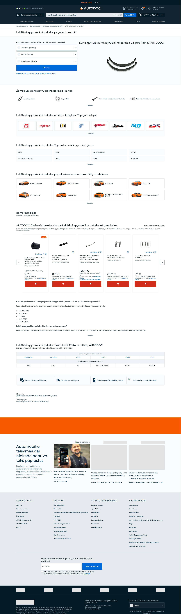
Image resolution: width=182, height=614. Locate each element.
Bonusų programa (22, 508)
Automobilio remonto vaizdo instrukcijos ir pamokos (71, 508)
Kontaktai (94, 511)
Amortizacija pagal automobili (52, 26)
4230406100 (20, 391)
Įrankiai (68, 21)
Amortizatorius (134, 508)
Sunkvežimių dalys (26, 21)
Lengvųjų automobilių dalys (31, 15)
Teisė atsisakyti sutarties (62, 519)
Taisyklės (57, 511)
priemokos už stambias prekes (91, 279)
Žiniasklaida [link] (20, 511)
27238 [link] (78, 353)
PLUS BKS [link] (57, 515)
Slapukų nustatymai (60, 526)
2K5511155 (38, 391)
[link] (29, 8)
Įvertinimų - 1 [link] (39, 254)
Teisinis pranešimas (22, 504)
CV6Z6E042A (30, 391)
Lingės (18, 397)
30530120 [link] (53, 353)
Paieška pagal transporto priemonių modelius (144, 538)
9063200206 (47, 391)
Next (162, 262)
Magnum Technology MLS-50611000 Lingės (90, 257)
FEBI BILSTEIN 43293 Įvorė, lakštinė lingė (35, 260)
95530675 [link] (28, 353)
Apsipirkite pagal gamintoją (138, 530)
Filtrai (138, 21)
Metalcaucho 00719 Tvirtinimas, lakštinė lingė (116, 256)
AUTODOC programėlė (24, 515)
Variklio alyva (118, 21)
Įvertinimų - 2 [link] (94, 252)
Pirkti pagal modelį (135, 534)
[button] (130, 8)
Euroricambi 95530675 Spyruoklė (63, 257)
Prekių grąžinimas (97, 515)
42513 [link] (127, 353)
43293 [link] (102, 353)
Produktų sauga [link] (96, 523)
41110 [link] (152, 353)
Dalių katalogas (35, 26)
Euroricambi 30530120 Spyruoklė (143, 256)
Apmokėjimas (95, 504)
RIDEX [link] (18, 523)
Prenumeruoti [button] (92, 561)
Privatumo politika (60, 523)
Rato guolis (132, 523)
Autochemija (133, 526)
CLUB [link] (97, 2)
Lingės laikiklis (26, 397)
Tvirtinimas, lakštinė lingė (40, 397)
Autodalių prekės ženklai (137, 541)
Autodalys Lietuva (22, 26)
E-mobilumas (133, 500)
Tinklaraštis (57, 504)
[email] (61, 561)
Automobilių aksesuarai (92, 21)
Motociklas (50, 21)
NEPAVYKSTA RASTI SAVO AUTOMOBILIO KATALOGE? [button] (36, 73)
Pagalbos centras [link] (97, 500)
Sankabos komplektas (136, 511)
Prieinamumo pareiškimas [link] (62, 534)
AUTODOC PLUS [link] (22, 519)
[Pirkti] (35, 284)
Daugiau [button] (87, 569)
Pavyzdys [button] (117, 15)
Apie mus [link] (19, 500)
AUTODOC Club (59, 500)
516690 (54, 391)
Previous (18, 262)
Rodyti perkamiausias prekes (154, 225)
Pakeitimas (95, 519)
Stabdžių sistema (158, 21)
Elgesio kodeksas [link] (59, 530)
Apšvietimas (133, 504)
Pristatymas (95, 508)
